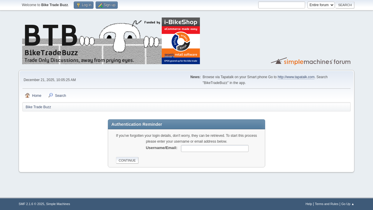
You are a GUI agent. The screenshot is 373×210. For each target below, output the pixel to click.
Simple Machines (58, 204)
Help (309, 204)
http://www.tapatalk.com (296, 77)
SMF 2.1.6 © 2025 (31, 204)
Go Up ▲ (347, 204)
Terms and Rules (327, 204)
